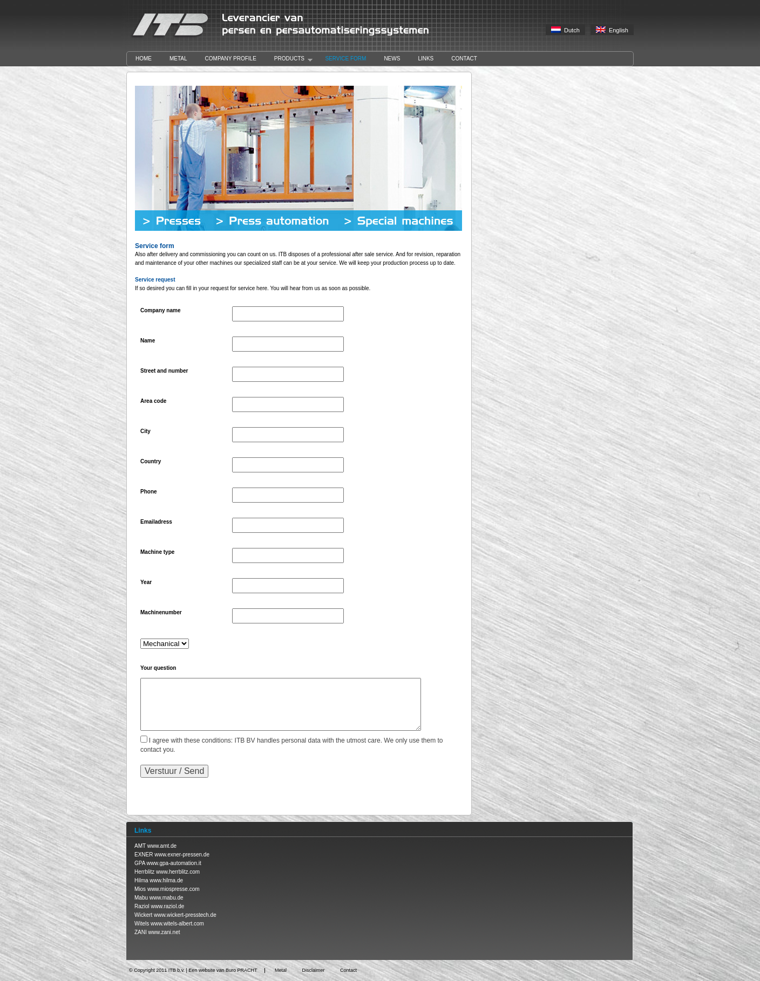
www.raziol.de (168, 906)
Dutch (565, 29)
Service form (345, 58)
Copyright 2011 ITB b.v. (159, 970)
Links (425, 58)
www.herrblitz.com (178, 872)
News (392, 58)
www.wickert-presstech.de (185, 915)
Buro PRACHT (241, 970)
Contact (464, 58)
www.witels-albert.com (177, 924)
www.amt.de (162, 846)
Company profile (230, 58)
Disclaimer (313, 970)
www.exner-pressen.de (181, 854)
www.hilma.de (166, 880)
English (612, 29)
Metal (178, 58)
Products (289, 59)
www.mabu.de (167, 898)
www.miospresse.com (173, 889)
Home (143, 58)
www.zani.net (164, 932)
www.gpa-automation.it (174, 863)
